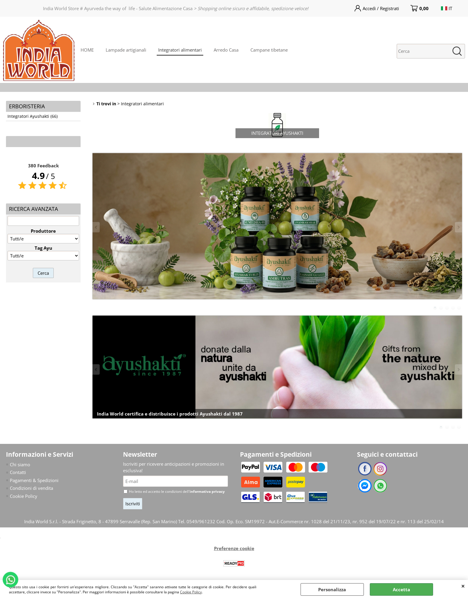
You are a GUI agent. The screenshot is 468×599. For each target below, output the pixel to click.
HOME (87, 50)
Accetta (401, 589)
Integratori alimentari (180, 50)
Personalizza (332, 589)
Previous (96, 227)
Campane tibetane (269, 50)
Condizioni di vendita (31, 488)
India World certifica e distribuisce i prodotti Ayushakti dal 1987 (170, 414)
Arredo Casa (226, 50)
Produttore (43, 231)
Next (458, 227)
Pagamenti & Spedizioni (34, 480)
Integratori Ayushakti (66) (32, 116)
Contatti (18, 472)
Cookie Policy (191, 592)
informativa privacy (207, 491)
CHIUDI (463, 586)
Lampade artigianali (126, 50)
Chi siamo (20, 464)
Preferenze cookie (234, 548)
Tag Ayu (43, 248)
